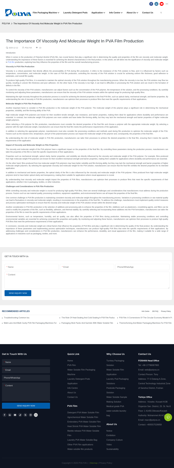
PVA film (11, 62)
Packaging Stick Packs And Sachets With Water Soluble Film (87, 323)
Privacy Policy (166, 311)
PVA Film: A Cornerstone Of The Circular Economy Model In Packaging (145, 317)
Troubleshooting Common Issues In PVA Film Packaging (16, 317)
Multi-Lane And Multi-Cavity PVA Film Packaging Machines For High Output (30, 323)
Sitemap (93, 463)
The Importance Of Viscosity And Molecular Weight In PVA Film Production (47, 23)
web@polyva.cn (152, 370)
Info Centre (145, 311)
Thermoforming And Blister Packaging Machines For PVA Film (145, 323)
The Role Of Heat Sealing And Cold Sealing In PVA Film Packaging (87, 317)
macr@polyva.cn (153, 420)
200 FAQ (155, 311)
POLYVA (6, 23)
